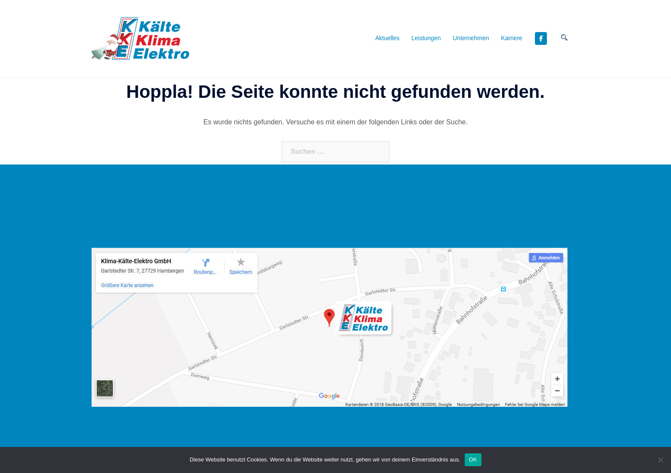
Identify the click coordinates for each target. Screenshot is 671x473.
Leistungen (426, 38)
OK (473, 459)
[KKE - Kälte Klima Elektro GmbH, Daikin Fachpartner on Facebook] (541, 38)
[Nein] (660, 459)
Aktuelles (387, 38)
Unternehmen (471, 38)
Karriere (512, 38)
